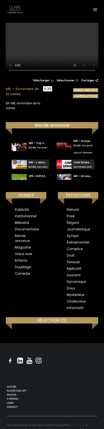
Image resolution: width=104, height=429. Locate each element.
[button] (95, 9)
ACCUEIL (12, 386)
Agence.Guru (78, 425)
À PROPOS (12, 399)
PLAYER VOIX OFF (16, 390)
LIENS (10, 403)
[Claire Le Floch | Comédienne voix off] (15, 9)
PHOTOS (11, 395)
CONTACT (12, 407)
